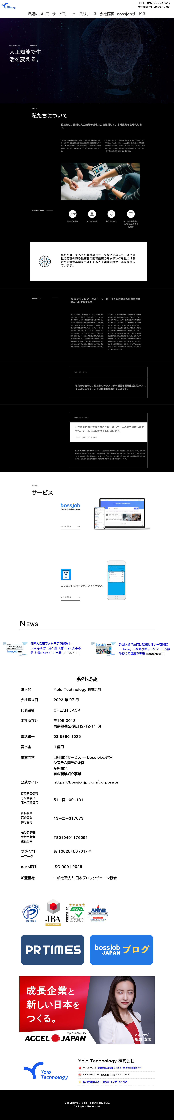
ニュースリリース (83, 14)
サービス (59, 14)
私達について (38, 14)
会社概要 (107, 14)
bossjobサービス (131, 14)
